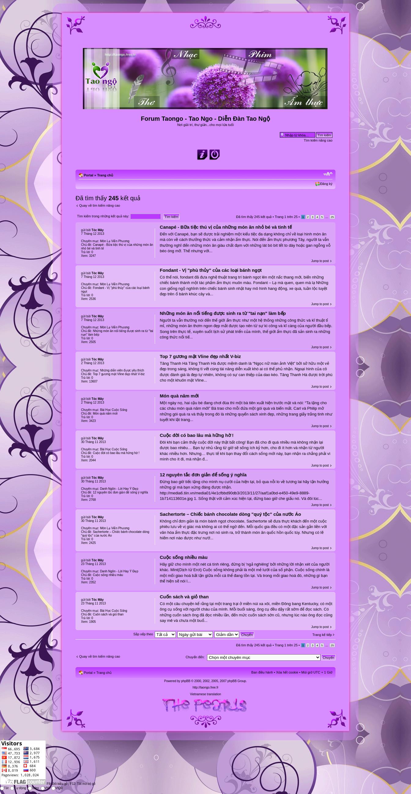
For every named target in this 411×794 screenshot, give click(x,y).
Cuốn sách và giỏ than (184, 596)
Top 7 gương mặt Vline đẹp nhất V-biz (200, 356)
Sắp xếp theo (143, 634)
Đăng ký (326, 184)
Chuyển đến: (195, 657)
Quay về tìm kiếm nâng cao (99, 205)
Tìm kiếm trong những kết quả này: (119, 216)
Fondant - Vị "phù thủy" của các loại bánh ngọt (211, 270)
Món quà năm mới (179, 395)
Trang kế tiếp (322, 635)
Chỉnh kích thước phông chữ (328, 174)
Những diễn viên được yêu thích (122, 370)
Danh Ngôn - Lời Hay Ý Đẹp (119, 488)
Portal (88, 175)
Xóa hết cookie (287, 672)
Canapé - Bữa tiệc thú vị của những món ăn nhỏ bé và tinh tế (226, 227)
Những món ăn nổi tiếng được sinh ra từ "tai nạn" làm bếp (223, 313)
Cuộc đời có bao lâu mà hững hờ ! (197, 435)
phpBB (185, 681)
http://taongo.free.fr (206, 687)
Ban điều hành (262, 672)
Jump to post (320, 261)
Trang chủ (105, 175)
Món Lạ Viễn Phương (114, 241)
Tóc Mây (97, 230)
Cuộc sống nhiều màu (184, 557)
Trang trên (286, 217)
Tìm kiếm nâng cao (318, 140)
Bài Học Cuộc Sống (113, 410)
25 (332, 217)
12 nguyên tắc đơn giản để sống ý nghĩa (203, 474)
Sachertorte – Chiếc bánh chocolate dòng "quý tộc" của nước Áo (230, 514)
